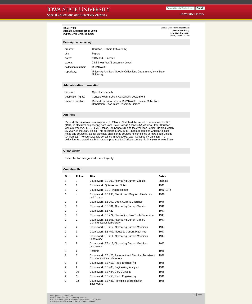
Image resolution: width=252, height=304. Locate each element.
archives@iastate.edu (79, 298)
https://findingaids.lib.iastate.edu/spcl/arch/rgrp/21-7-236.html (78, 299)
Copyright (54, 301)
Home (200, 295)
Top (194, 295)
